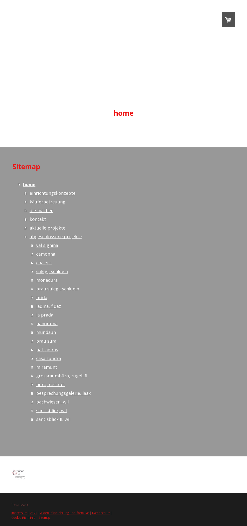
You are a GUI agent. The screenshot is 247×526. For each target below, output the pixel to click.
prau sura (46, 341)
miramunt (46, 367)
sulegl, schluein (52, 271)
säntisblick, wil (51, 410)
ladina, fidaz (48, 306)
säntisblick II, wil (53, 419)
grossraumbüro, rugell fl (61, 376)
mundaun (46, 332)
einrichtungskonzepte (52, 193)
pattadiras (47, 350)
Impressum (19, 513)
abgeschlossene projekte (56, 236)
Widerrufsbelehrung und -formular (64, 513)
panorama (47, 323)
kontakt (38, 219)
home (124, 113)
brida (41, 297)
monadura (47, 280)
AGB (33, 513)
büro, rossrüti (50, 384)
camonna (45, 254)
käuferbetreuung (47, 202)
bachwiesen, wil (52, 402)
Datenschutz (101, 513)
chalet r (44, 263)
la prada (44, 315)
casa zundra (48, 358)
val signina (47, 245)
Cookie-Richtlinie (23, 517)
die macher (41, 210)
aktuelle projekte (47, 228)
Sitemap (44, 517)
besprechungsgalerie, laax (63, 393)
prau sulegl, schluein (57, 289)
